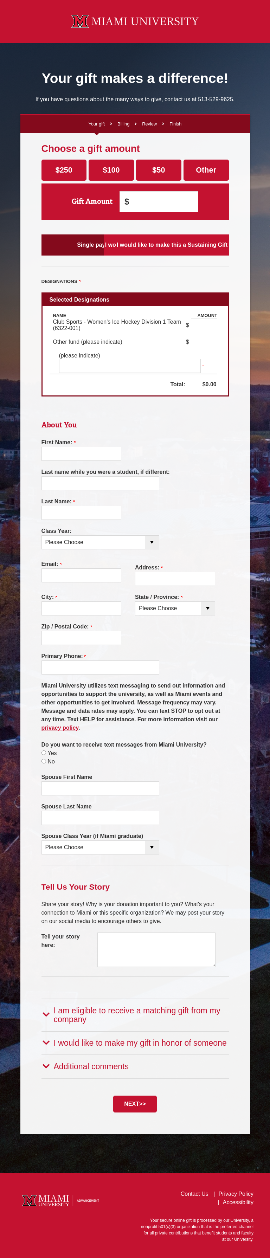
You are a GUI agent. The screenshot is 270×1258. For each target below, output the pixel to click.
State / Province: (158, 597)
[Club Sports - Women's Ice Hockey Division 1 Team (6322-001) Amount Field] (204, 325)
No (51, 762)
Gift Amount (94, 201)
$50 (158, 170)
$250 (64, 170)
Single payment (72, 244)
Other (206, 170)
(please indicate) (79, 356)
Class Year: (56, 531)
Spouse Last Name (66, 806)
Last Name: (58, 501)
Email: (51, 564)
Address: (149, 567)
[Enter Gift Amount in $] (159, 201)
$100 (111, 170)
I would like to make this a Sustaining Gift (198, 244)
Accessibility (238, 1201)
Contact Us (194, 1192)
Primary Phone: (63, 656)
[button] (135, 1015)
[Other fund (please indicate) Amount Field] (204, 342)
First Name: (58, 442)
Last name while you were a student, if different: (105, 472)
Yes (52, 753)
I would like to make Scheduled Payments (135, 244)
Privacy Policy (235, 1192)
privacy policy (60, 728)
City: (49, 597)
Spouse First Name (66, 777)
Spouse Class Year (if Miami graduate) (92, 836)
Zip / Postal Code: (66, 627)
